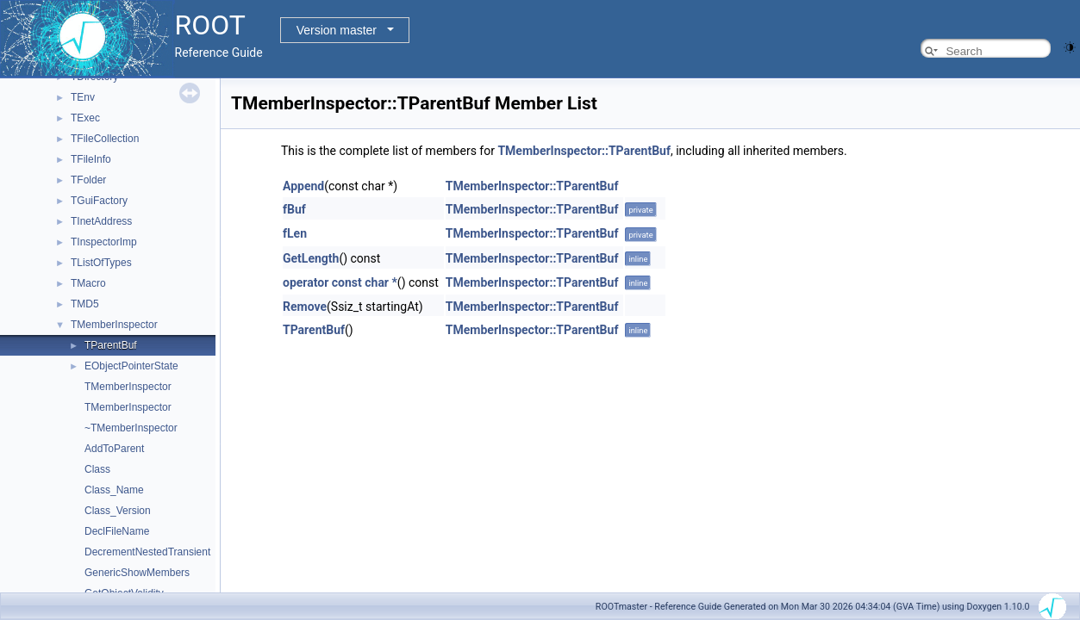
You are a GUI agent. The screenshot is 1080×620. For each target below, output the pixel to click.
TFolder (88, 180)
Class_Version (117, 511)
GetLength (311, 258)
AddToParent (114, 449)
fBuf (294, 209)
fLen (295, 233)
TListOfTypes (101, 263)
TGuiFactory (99, 201)
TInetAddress (101, 221)
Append (303, 186)
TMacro (88, 283)
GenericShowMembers (137, 573)
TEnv (83, 97)
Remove (305, 306)
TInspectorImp (104, 242)
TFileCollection (105, 139)
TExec (85, 118)
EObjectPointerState (131, 366)
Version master (337, 30)
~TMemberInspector (131, 428)
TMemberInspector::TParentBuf (584, 151)
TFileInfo (91, 159)
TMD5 (85, 304)
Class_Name (114, 490)
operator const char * (340, 282)
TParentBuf (110, 345)
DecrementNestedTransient (147, 552)
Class (97, 469)
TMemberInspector (114, 325)
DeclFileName (116, 531)
